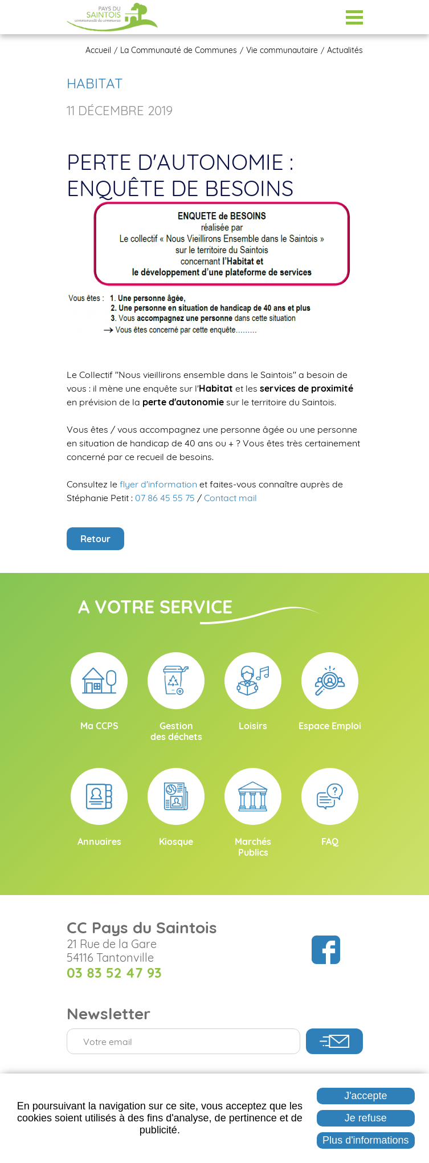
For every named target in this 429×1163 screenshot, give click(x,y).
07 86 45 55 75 (165, 497)
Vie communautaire (282, 50)
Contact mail (230, 497)
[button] (209, 268)
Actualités (345, 50)
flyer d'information (159, 484)
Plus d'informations (365, 1140)
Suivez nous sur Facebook (326, 950)
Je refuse (366, 1118)
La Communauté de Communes (178, 50)
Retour (95, 538)
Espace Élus (325, 17)
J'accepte (365, 1095)
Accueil (98, 50)
